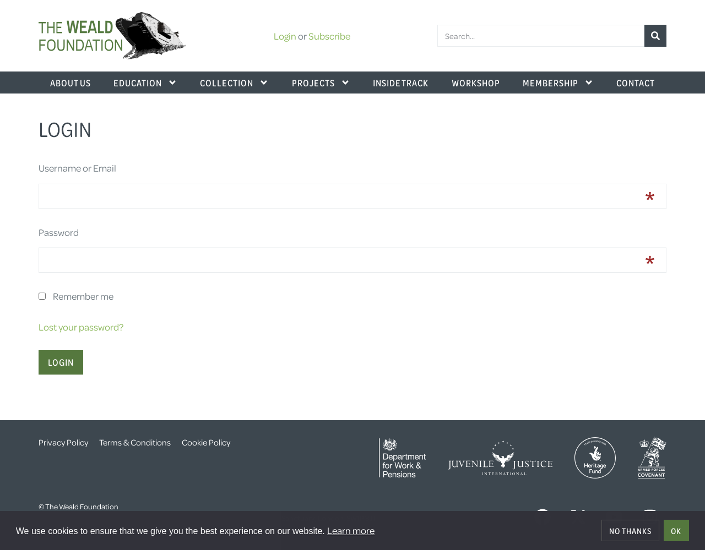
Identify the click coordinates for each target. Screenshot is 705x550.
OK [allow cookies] (676, 530)
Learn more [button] (351, 530)
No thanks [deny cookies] (630, 530)
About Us (70, 82)
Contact (635, 82)
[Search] (655, 36)
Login (285, 36)
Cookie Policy (206, 442)
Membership (558, 82)
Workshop (476, 82)
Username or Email (77, 168)
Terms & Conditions (135, 442)
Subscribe (329, 36)
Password (59, 232)
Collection (234, 82)
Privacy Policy (63, 442)
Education (145, 82)
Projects (321, 82)
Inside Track (401, 82)
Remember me (83, 296)
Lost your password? (81, 327)
